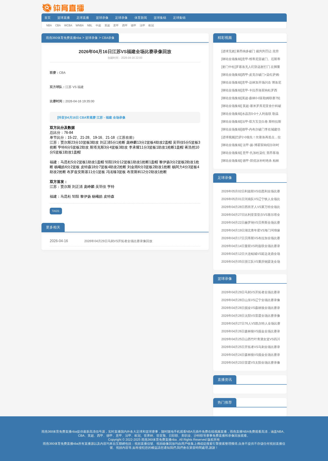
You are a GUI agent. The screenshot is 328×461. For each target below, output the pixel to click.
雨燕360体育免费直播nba (63, 38)
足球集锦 (179, 17)
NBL (89, 25)
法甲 (142, 25)
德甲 (133, 25)
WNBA (80, 25)
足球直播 (82, 17)
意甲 (116, 25)
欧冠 (151, 25)
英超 (107, 25)
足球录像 (121, 17)
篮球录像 (102, 17)
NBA (49, 25)
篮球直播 (63, 17)
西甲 (125, 25)
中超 (98, 25)
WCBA (68, 25)
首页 (47, 17)
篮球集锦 (160, 17)
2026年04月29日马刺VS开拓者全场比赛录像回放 (118, 241)
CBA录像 (108, 38)
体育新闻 (140, 17)
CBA (58, 25)
